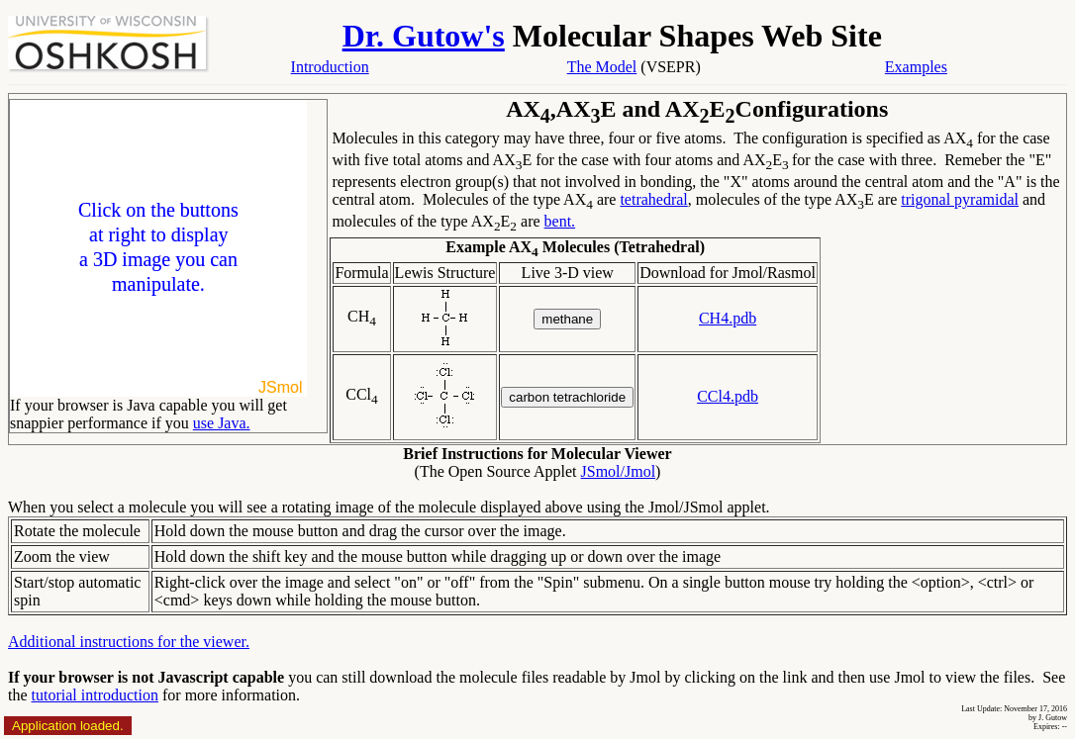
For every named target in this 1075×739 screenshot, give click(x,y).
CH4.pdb (727, 318)
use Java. (221, 423)
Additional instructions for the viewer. (128, 641)
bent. (560, 221)
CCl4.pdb (727, 396)
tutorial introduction (95, 695)
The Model (602, 66)
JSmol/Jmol (618, 471)
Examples (916, 66)
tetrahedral (653, 199)
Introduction (330, 66)
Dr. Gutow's (423, 35)
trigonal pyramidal (960, 199)
